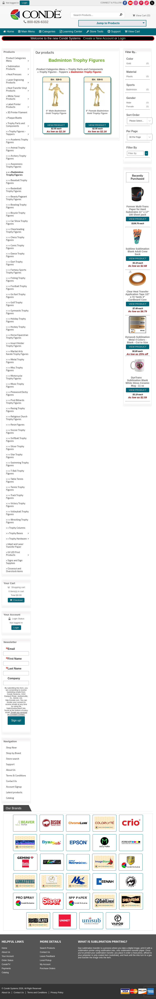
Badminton (137, 89)
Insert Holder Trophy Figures (15, 344)
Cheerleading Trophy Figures (15, 230)
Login (24, 3)
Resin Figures (17, 424)
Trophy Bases (16, 533)
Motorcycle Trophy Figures (14, 377)
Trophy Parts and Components (15, 124)
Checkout (16, 600)
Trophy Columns (17, 527)
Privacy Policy (57, 992)
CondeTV (6, 964)
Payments (6, 968)
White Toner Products (13, 97)
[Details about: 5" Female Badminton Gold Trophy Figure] (97, 125)
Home (8, 31)
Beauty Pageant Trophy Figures (16, 198)
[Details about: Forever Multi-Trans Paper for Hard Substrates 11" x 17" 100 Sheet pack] (137, 219)
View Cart (132, 31)
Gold (137, 63)
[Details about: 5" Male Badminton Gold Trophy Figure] (56, 125)
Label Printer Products (13, 105)
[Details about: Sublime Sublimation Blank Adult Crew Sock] (137, 258)
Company (14, 678)
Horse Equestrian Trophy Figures (17, 336)
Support (114, 31)
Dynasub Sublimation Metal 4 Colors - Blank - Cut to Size (137, 340)
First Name (15, 658)
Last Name (14, 668)
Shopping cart (18, 587)
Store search (12, 758)
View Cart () (141, 15)
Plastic (137, 76)
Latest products (14, 792)
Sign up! (16, 720)
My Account (45, 964)
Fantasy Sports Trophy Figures (16, 271)
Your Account (8, 956)
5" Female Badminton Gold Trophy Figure (97, 112)
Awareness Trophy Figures (14, 165)
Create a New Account (98, 38)
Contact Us (11, 781)
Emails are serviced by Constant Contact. (17, 713)
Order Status (7, 960)
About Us (10, 770)
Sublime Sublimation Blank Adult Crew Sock (137, 251)
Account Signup (14, 786)
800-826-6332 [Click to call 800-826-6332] (37, 22)
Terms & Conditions (16, 775)
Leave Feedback (47, 956)
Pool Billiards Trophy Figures (15, 401)
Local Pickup (45, 960)
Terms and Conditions (37, 992)
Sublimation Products (13, 67)
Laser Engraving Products (15, 81)
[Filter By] (135, 153)
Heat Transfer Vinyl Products (16, 89)
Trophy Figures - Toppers (16, 132)
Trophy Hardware (18, 538)
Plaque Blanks (15, 117)
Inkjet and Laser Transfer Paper (14, 545)
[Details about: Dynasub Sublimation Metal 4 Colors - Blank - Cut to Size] (137, 346)
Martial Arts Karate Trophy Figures (17, 352)
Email (11, 649)
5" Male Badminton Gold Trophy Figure (56, 112)
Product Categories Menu (16, 59)
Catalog (10, 798)
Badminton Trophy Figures (14, 173)
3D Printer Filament (17, 112)
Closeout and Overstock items (14, 570)
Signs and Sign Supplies (14, 561)
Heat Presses (14, 74)
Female (137, 106)
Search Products (47, 948)
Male (137, 102)
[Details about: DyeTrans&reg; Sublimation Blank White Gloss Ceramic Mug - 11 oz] (137, 390)
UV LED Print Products (13, 553)
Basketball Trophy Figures (14, 189)
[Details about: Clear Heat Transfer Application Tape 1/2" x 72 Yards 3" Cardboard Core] (137, 304)
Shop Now (11, 747)
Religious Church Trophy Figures (16, 418)
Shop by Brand (13, 753)
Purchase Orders (47, 968)
